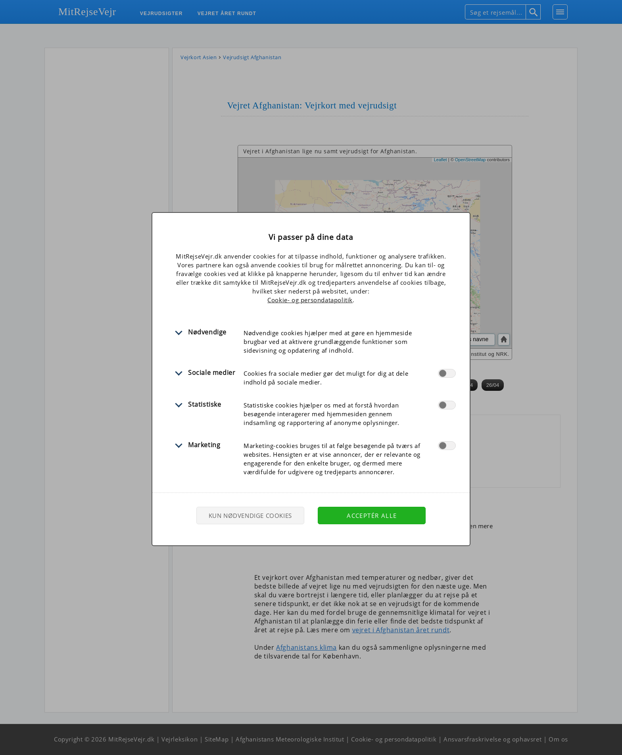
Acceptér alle (372, 515)
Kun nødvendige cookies (250, 515)
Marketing (204, 444)
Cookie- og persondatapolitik (310, 300)
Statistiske (204, 404)
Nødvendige (207, 332)
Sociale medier (211, 372)
